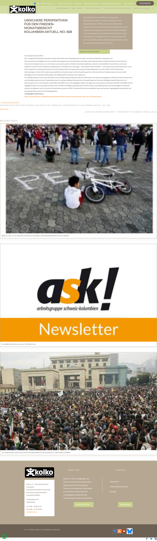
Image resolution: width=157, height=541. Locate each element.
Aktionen (77, 3)
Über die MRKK (64, 3)
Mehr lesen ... (83, 504)
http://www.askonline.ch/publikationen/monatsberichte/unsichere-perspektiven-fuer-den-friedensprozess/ (63, 96)
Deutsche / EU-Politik (142, 8)
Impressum (114, 481)
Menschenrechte (62, 8)
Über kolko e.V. (48, 3)
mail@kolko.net (31, 512)
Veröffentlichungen (110, 3)
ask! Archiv (129, 3)
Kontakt (113, 492)
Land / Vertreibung (92, 8)
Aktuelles (83, 51)
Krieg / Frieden (77, 8)
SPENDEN (125, 504)
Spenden (145, 3)
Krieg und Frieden (93, 51)
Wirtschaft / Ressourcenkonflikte (117, 8)
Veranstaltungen (91, 3)
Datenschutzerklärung (118, 486)
